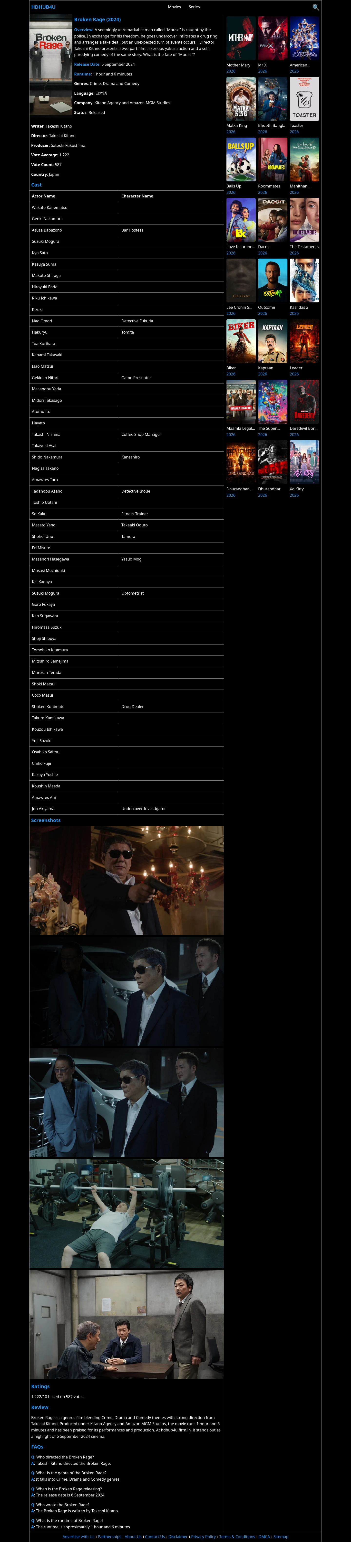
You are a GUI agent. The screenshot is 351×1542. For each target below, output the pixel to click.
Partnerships (109, 1536)
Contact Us (155, 1536)
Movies (174, 6)
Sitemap (281, 1536)
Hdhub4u (43, 7)
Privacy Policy (203, 1536)
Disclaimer (178, 1536)
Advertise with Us (78, 1536)
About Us (133, 1536)
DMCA (264, 1536)
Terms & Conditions (237, 1536)
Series (194, 6)
